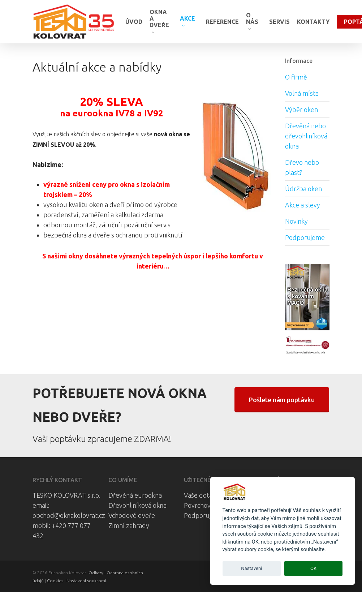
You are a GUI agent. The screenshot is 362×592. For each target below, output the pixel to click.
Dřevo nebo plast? (302, 167)
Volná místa (302, 93)
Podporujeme (305, 237)
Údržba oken (303, 188)
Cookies (55, 580)
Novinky (296, 221)
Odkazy (96, 572)
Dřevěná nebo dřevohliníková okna (306, 136)
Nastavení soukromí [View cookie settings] (86, 580)
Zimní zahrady (128, 525)
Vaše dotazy (201, 495)
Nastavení (251, 568)
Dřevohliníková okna (137, 505)
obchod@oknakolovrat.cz (69, 515)
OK (313, 568)
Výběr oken (301, 109)
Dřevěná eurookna (135, 495)
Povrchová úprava (210, 505)
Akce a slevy (302, 205)
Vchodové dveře (131, 515)
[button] (281, 399)
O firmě (296, 77)
